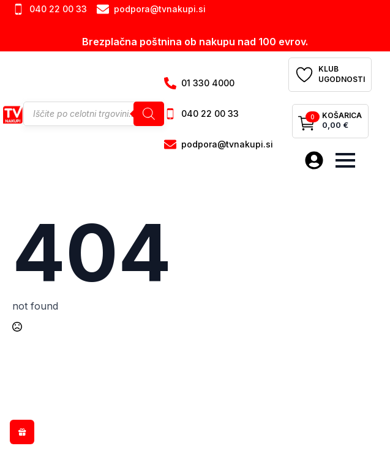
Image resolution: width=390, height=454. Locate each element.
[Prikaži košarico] (330, 121)
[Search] (148, 114)
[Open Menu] (345, 160)
